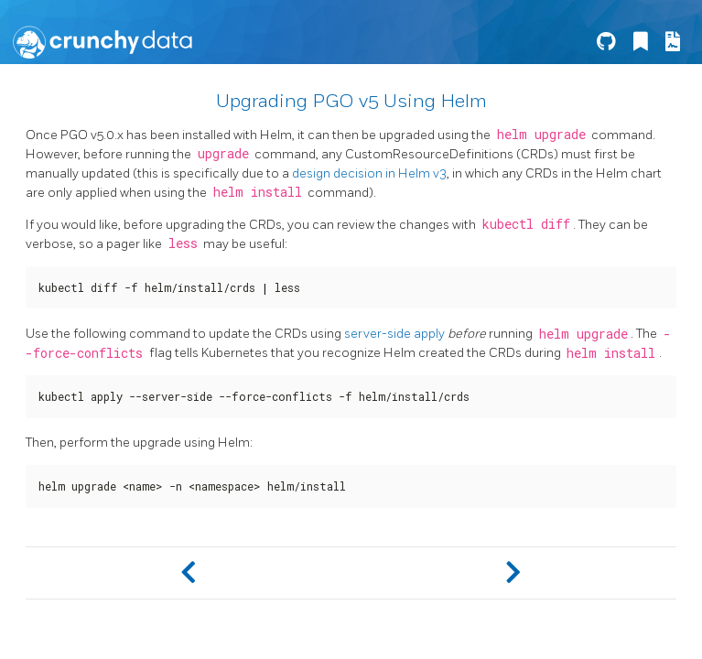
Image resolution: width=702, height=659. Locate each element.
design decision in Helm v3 (369, 173)
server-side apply (394, 333)
